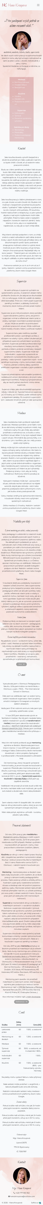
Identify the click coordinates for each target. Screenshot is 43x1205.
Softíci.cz (34, 1203)
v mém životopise (33, 997)
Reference (21, 1002)
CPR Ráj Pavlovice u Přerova (30, 987)
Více (21, 664)
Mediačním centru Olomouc (15, 837)
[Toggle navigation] (38, 5)
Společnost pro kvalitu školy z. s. (15, 956)
